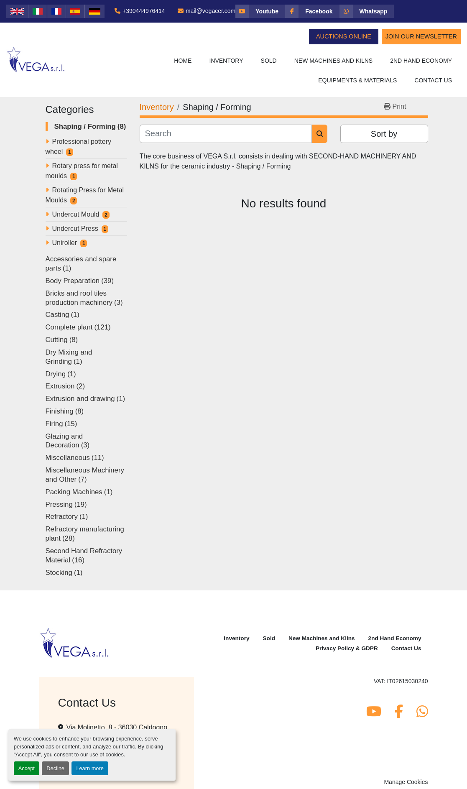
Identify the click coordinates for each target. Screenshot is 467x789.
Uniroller (64, 242)
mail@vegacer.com (210, 11)
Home (182, 60)
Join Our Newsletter (421, 36)
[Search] (226, 134)
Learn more (89, 768)
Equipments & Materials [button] (357, 80)
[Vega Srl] (74, 642)
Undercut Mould (76, 214)
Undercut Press (75, 228)
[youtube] (260, 11)
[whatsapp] (366, 11)
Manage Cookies (406, 782)
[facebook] (312, 11)
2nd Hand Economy (421, 60)
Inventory (226, 60)
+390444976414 (143, 11)
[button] (226, 61)
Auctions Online (343, 36)
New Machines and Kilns (333, 60)
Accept (26, 768)
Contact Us (433, 80)
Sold (269, 60)
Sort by (384, 133)
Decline (55, 768)
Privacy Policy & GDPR (347, 648)
